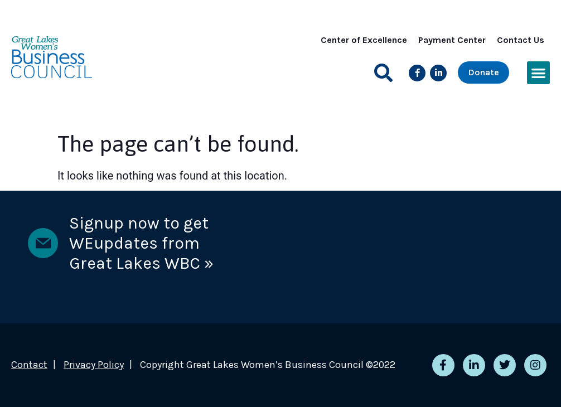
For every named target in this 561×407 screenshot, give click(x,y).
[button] (383, 72)
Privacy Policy (94, 364)
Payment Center (452, 40)
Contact (29, 364)
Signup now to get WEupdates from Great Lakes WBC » (141, 243)
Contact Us (520, 40)
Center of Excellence (364, 40)
